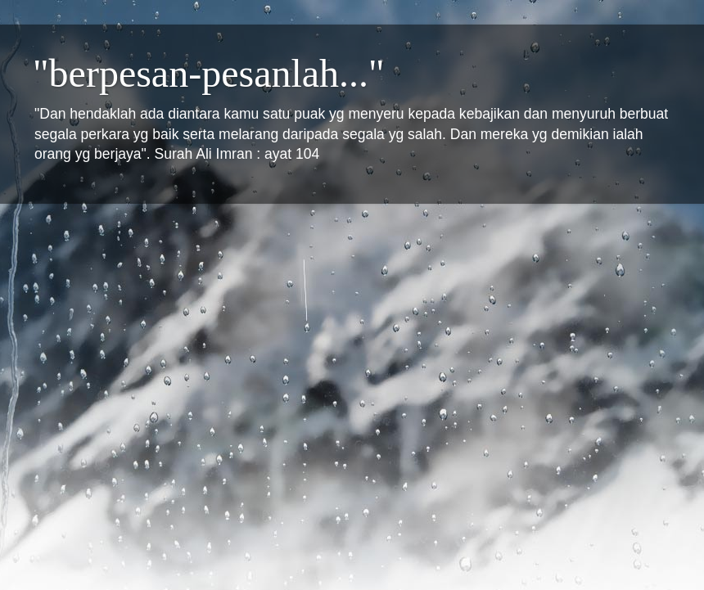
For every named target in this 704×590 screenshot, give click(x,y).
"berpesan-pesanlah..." (209, 73)
